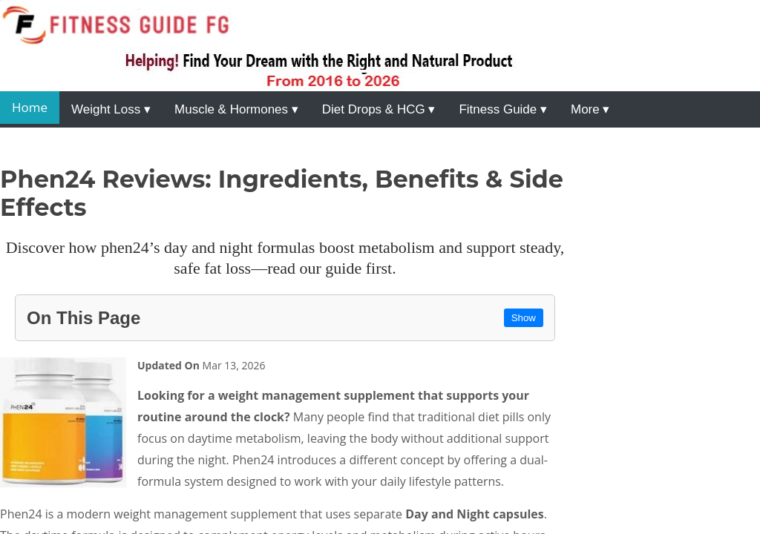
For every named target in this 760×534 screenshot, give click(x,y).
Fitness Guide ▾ (503, 109)
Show (523, 317)
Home (30, 107)
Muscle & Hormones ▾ (236, 109)
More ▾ (590, 109)
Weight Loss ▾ (111, 109)
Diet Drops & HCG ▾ (379, 109)
